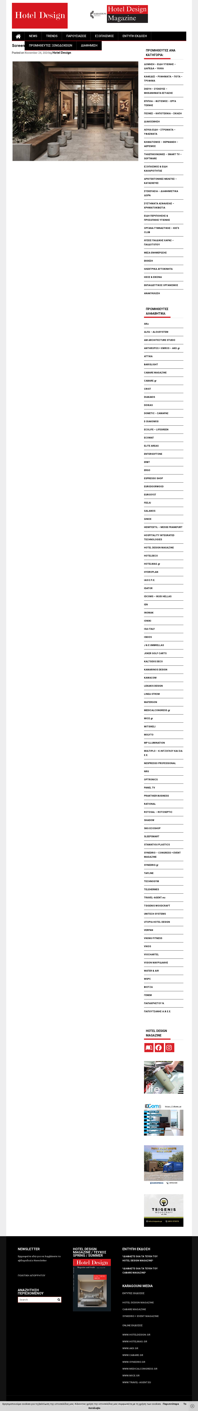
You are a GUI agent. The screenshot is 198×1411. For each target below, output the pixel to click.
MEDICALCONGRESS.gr (157, 710)
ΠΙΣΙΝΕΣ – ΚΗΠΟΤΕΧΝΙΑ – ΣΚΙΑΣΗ (163, 113)
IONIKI (147, 621)
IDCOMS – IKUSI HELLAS (157, 596)
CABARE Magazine (134, 1309)
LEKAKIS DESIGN (153, 686)
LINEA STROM (152, 694)
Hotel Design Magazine (138, 1302)
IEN (146, 604)
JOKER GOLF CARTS (155, 653)
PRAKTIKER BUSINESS (156, 796)
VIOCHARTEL (151, 954)
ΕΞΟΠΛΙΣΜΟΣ (104, 36)
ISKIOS (148, 637)
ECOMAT (149, 437)
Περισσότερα (171, 1403)
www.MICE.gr (130, 1375)
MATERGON (150, 702)
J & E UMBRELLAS (154, 645)
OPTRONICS (151, 779)
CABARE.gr (150, 380)
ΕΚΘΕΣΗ (148, 261)
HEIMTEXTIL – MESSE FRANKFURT (163, 527)
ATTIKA (148, 356)
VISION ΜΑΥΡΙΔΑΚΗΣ (156, 962)
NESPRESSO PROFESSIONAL (160, 763)
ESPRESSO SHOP (153, 478)
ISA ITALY (149, 629)
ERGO (147, 470)
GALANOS (149, 511)
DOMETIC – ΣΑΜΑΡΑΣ (156, 413)
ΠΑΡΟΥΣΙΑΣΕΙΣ (76, 36)
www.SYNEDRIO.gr (133, 1361)
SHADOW (149, 820)
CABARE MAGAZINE (155, 372)
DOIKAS (148, 405)
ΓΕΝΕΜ (148, 995)
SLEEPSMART (151, 836)
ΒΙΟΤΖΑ (148, 987)
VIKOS (147, 946)
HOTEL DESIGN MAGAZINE (159, 547)
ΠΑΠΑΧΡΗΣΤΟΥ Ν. (154, 1003)
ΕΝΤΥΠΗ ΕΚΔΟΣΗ (135, 36)
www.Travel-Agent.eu (136, 1382)
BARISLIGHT (151, 364)
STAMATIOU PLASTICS (157, 844)
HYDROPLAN (151, 572)
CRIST (148, 389)
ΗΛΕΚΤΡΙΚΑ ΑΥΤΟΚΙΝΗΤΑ (158, 269)
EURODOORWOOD (154, 486)
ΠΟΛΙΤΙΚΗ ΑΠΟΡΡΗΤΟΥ (31, 1275)
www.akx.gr (130, 1348)
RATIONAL (150, 804)
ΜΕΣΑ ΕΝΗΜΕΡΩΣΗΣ (155, 252)
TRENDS (52, 36)
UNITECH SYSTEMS (155, 914)
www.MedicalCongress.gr (139, 1368)
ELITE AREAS (151, 446)
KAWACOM (150, 677)
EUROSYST (150, 494)
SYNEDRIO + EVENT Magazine (140, 1316)
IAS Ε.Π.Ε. (149, 580)
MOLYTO (148, 734)
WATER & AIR (151, 970)
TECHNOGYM (151, 881)
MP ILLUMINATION (154, 743)
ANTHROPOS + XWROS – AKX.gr (162, 348)
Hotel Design (61, 52)
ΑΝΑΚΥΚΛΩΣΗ (152, 293)
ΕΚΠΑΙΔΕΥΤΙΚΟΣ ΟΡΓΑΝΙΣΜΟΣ (161, 285)
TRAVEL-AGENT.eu (154, 897)
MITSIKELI (150, 726)
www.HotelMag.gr (134, 1341)
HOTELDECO (151, 555)
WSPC (147, 979)
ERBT (147, 462)
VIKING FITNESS (153, 938)
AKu (146, 324)
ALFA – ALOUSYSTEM (156, 332)
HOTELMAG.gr (152, 564)
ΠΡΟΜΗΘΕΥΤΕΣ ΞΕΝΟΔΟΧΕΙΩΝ (50, 45)
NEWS (33, 36)
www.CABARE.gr (132, 1355)
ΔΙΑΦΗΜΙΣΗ (89, 45)
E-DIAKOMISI (151, 421)
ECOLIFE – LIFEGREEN (156, 429)
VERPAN (148, 930)
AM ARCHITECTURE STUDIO (159, 340)
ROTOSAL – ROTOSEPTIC (158, 812)
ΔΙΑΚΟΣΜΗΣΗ (152, 121)
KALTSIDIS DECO (153, 661)
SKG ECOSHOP (152, 828)
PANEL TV (149, 787)
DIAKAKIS (149, 397)
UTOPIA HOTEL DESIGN (157, 922)
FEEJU (147, 502)
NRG (146, 771)
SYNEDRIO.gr (151, 865)
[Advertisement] (81, 185)
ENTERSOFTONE (153, 454)
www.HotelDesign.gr (136, 1334)
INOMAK (148, 612)
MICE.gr (148, 718)
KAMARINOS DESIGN (155, 669)
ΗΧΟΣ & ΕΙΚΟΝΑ (153, 277)
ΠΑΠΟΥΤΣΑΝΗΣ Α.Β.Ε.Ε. (157, 1011)
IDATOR (148, 588)
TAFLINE (148, 873)
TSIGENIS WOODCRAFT (157, 905)
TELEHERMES (151, 889)
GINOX (147, 519)
